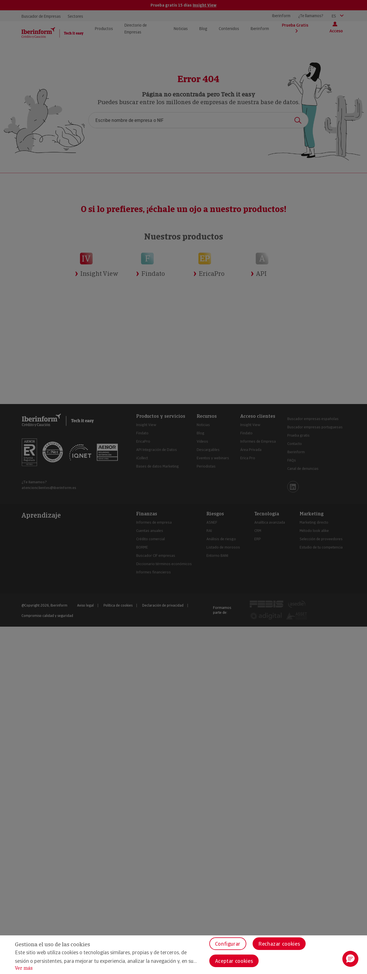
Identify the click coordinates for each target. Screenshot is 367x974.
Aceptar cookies (234, 961)
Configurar (228, 944)
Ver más (24, 968)
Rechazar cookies (279, 944)
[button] (350, 959)
